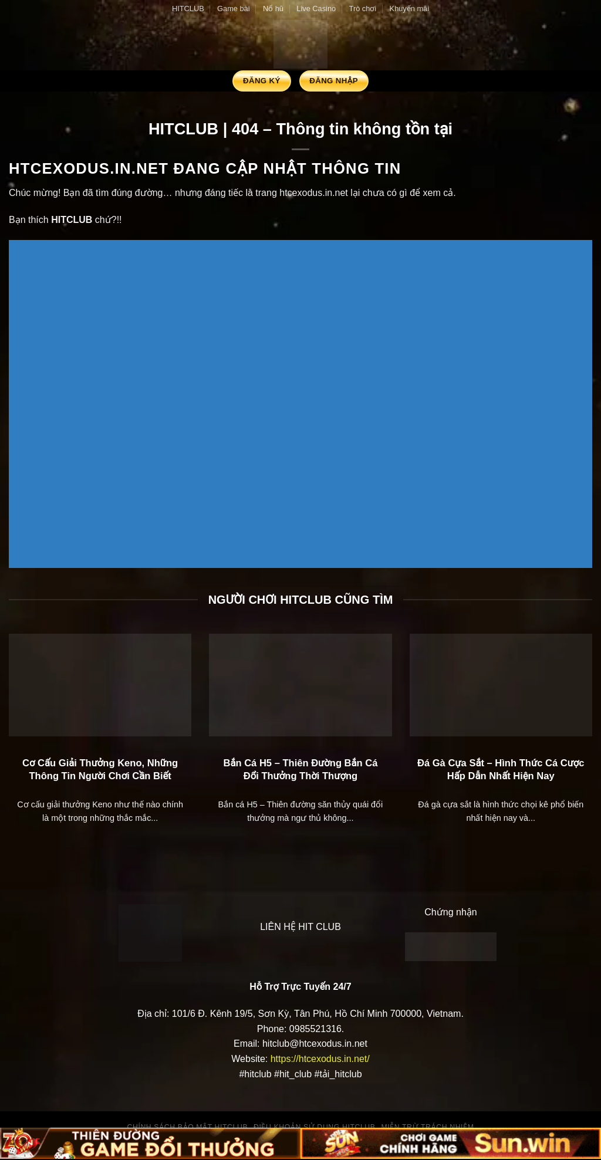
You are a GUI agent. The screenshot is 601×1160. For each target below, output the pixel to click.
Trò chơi (363, 8)
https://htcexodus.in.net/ (320, 1059)
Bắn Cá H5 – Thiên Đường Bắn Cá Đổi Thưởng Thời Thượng (300, 769)
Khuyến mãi (409, 8)
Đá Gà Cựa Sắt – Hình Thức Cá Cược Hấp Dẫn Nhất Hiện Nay (501, 769)
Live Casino (316, 8)
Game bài (233, 8)
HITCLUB (188, 8)
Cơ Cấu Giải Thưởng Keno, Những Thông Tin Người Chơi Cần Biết (100, 769)
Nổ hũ (273, 8)
